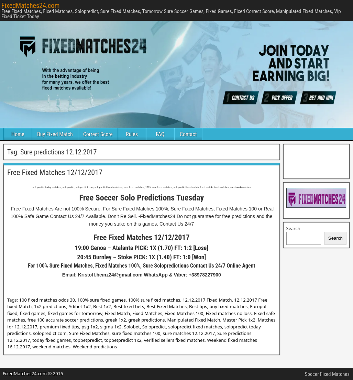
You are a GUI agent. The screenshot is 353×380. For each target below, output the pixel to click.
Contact (188, 134)
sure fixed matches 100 (136, 333)
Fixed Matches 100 (184, 313)
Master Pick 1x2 (238, 320)
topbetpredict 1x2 (122, 340)
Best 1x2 (102, 306)
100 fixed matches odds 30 (47, 300)
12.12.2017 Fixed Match (207, 300)
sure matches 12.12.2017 (189, 333)
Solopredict (154, 327)
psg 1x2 (89, 327)
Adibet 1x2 (79, 306)
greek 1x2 (116, 320)
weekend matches (51, 347)
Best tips (198, 306)
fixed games (32, 313)
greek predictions (146, 320)
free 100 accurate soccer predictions (65, 320)
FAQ (160, 134)
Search (293, 228)
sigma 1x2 (110, 327)
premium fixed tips (59, 327)
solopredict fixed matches (195, 327)
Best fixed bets (128, 306)
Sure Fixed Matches (89, 333)
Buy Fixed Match (55, 134)
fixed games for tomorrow (75, 313)
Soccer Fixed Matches (327, 374)
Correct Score (98, 134)
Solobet (132, 327)
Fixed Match (117, 313)
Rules (132, 134)
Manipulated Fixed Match (193, 320)
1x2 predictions (50, 306)
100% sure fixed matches (154, 300)
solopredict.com (50, 333)
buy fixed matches (228, 306)
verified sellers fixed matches (174, 340)
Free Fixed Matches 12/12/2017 (54, 172)
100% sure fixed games (101, 300)
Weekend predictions (95, 347)
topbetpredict (87, 340)
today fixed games (51, 340)
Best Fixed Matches (166, 306)
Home (17, 134)
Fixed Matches (147, 313)
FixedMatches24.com (30, 5)
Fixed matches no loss (229, 313)
